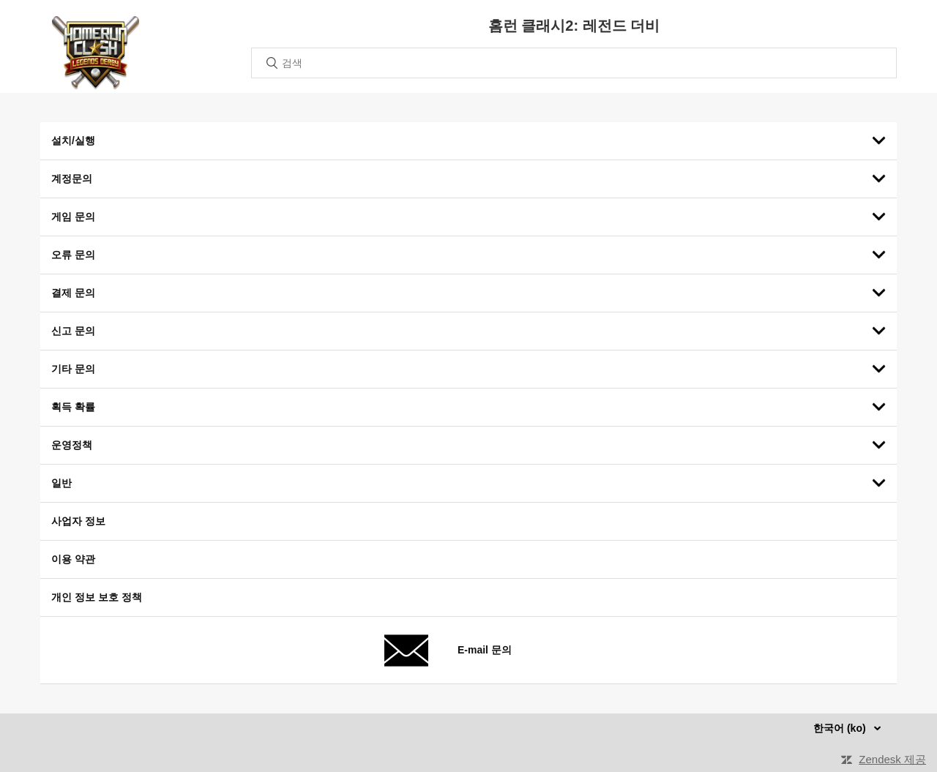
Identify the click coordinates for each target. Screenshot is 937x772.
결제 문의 (73, 293)
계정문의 (71, 178)
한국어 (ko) (840, 728)
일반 (61, 483)
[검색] (574, 63)
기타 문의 (73, 369)
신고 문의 (73, 331)
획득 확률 (73, 407)
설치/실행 (73, 140)
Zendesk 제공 (892, 759)
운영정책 (71, 445)
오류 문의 (73, 255)
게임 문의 (73, 216)
